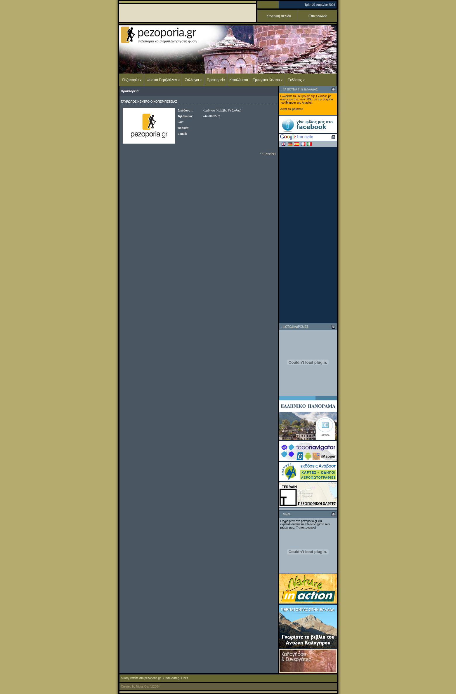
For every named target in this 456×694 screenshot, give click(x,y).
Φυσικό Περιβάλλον (162, 80)
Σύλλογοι (192, 80)
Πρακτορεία (216, 80)
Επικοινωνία (317, 16)
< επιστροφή (268, 153)
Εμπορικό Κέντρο (266, 80)
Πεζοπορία (130, 80)
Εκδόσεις (295, 80)
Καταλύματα (238, 80)
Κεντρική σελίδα (278, 16)
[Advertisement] (308, 235)
